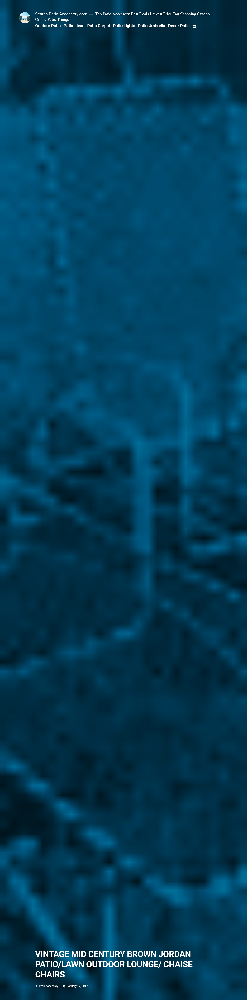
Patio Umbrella (151, 25)
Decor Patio (179, 25)
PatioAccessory (48, 986)
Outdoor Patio (48, 25)
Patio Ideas (74, 25)
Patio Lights (124, 25)
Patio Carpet (98, 25)
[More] (195, 26)
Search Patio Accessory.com (61, 13)
